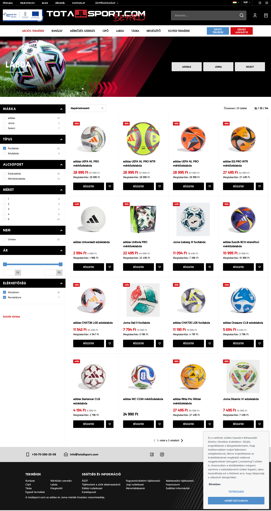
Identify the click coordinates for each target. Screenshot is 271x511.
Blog (45, 3)
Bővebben (215, 484)
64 (266, 108)
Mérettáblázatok (135, 489)
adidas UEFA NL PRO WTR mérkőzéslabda (139, 164)
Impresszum (173, 485)
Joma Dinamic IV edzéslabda (241, 400)
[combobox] (236, 2)
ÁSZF (85, 481)
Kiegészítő (154, 30)
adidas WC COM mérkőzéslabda (143, 400)
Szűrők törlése (11, 316)
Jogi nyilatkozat (135, 485)
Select (250, 66)
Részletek (88, 186)
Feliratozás (27, 3)
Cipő (106, 30)
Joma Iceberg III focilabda (189, 242)
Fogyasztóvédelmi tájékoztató (143, 481)
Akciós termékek (33, 30)
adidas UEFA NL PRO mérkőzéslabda (86, 164)
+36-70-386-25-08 (40, 455)
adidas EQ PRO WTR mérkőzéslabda (235, 164)
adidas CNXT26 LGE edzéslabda (93, 323)
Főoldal (8, 3)
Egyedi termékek (179, 30)
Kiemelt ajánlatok (241, 31)
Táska (135, 30)
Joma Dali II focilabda (136, 323)
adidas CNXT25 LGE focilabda (191, 323)
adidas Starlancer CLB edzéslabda (86, 402)
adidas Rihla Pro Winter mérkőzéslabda (187, 402)
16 (255, 108)
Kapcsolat (78, 3)
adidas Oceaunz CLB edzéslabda (243, 323)
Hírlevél (60, 3)
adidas (186, 66)
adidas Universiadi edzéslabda (91, 242)
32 (261, 108)
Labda (120, 30)
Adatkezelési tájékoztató (180, 481)
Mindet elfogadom (236, 500)
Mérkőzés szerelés (82, 30)
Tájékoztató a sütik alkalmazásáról (101, 485)
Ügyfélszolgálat (105, 3)
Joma (218, 66)
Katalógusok (89, 492)
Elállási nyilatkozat (92, 489)
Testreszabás (236, 491)
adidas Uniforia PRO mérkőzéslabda (135, 244)
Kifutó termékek (217, 31)
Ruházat (57, 30)
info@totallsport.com (81, 455)
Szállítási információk (178, 489)
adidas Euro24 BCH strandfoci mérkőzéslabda (241, 244)
